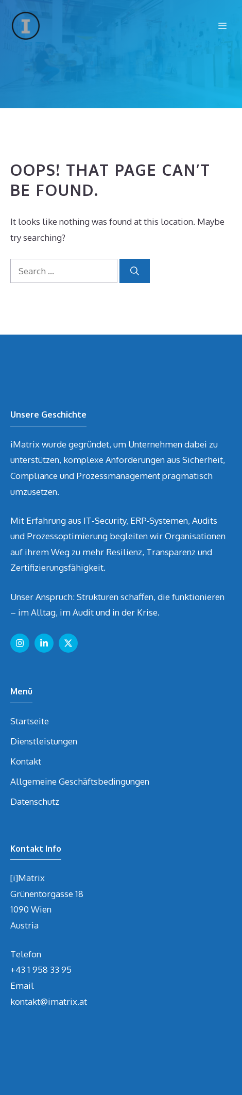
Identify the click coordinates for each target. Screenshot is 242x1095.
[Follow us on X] (68, 643)
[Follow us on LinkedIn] (44, 643)
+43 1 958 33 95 (41, 969)
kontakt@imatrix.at (48, 1001)
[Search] (134, 271)
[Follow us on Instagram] (19, 643)
